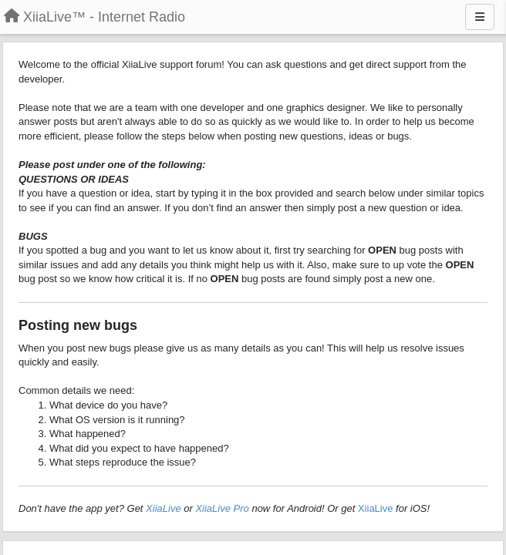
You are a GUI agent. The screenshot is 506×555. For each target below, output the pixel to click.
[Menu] (479, 17)
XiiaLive (163, 508)
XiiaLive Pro (221, 508)
